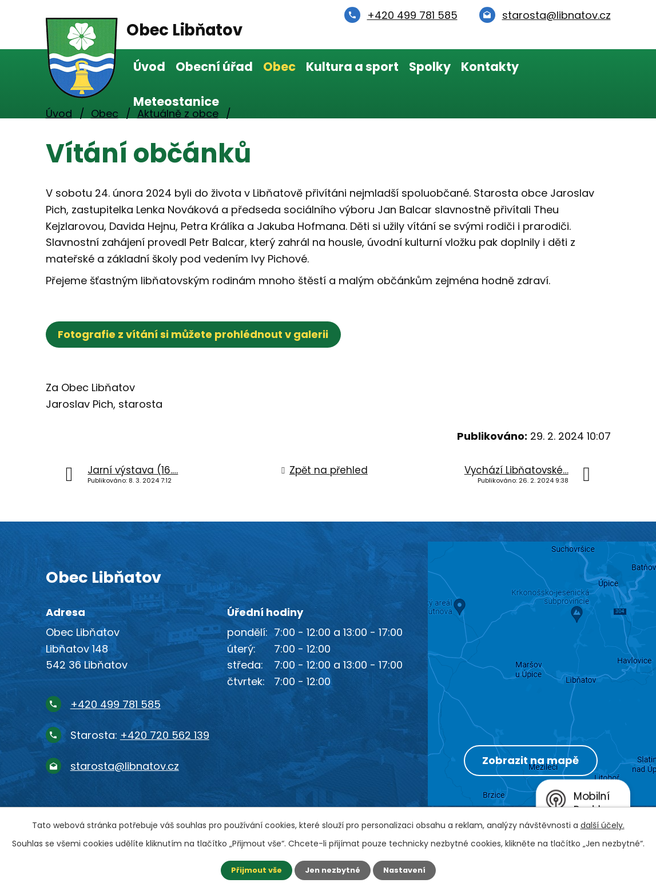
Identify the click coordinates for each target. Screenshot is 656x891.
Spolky (430, 66)
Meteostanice (176, 101)
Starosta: (139, 735)
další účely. (603, 824)
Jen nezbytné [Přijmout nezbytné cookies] (333, 870)
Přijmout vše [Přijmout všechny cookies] (252, 870)
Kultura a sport (352, 66)
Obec (279, 66)
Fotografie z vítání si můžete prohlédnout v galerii (196, 334)
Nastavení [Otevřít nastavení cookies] (408, 870)
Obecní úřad (214, 66)
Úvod (149, 66)
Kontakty (490, 66)
